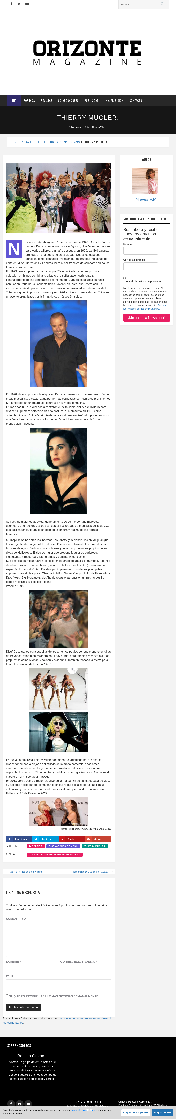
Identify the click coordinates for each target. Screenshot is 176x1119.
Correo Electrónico (135, 259)
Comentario (16, 918)
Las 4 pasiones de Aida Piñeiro (26, 871)
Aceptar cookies (162, 1112)
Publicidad (92, 100)
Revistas (46, 100)
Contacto (135, 100)
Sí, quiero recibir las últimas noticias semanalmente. (52, 994)
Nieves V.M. (98, 127)
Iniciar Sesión (114, 100)
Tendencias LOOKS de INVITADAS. (90, 871)
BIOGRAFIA (35, 846)
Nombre (13, 961)
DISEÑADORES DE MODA (63, 846)
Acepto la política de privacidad (142, 278)
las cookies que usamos (84, 1110)
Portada (29, 100)
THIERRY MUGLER (94, 846)
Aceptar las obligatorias (135, 1112)
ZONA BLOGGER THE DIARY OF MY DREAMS (54, 854)
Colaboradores (68, 100)
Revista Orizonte (88, 1102)
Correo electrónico (78, 961)
